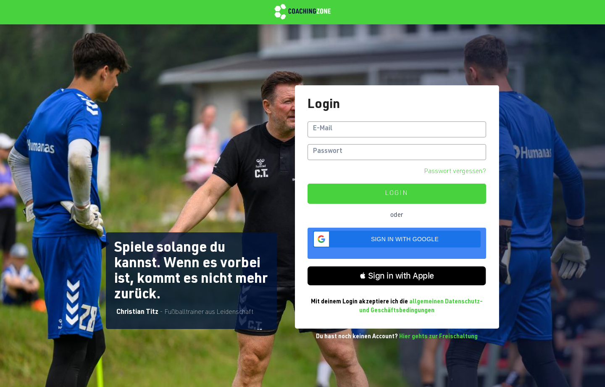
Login (396, 193)
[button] (396, 239)
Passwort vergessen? (455, 171)
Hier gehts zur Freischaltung (438, 337)
